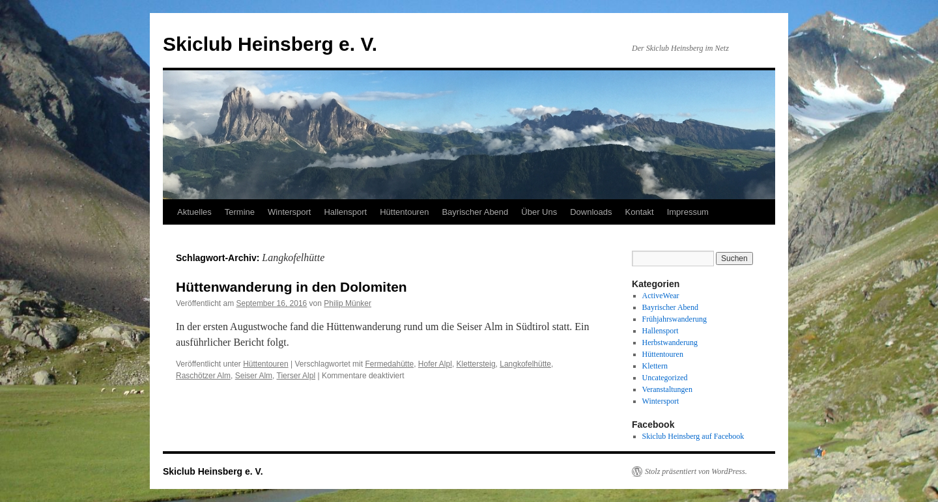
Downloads (591, 212)
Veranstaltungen (667, 389)
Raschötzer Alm (203, 375)
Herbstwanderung (670, 342)
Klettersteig (476, 364)
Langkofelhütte (525, 364)
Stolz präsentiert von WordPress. (696, 471)
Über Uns (539, 212)
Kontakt (639, 212)
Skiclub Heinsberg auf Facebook (693, 436)
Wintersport (289, 212)
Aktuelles (194, 212)
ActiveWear (660, 295)
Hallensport (345, 212)
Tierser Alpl (296, 375)
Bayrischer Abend (475, 212)
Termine (240, 212)
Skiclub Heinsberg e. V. (270, 44)
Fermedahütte (389, 364)
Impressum (688, 212)
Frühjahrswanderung (674, 319)
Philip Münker (347, 303)
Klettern (655, 365)
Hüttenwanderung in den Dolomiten (291, 286)
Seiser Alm (253, 375)
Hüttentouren (404, 212)
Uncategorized (665, 377)
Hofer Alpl (435, 364)
